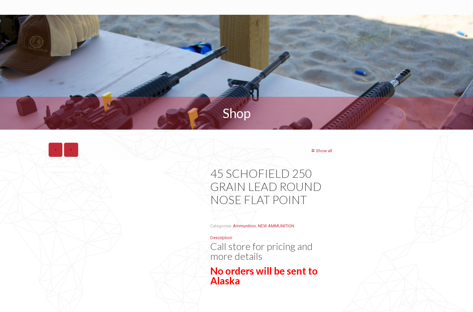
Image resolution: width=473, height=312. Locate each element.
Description (221, 237)
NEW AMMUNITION (276, 225)
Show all (321, 150)
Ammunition (244, 225)
